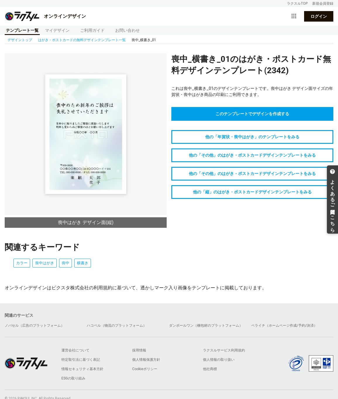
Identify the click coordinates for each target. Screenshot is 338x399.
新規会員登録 (322, 3)
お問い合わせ (127, 30)
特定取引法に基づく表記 (80, 360)
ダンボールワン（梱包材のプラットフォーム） (206, 325)
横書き (82, 263)
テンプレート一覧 (22, 30)
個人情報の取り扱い (218, 360)
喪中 (65, 263)
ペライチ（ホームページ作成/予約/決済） (284, 325)
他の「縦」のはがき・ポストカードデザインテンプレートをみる (252, 192)
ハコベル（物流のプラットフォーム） (116, 325)
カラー (21, 263)
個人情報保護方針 (146, 360)
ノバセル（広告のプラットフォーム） (34, 325)
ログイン (319, 16)
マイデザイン (57, 30)
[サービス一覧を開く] (294, 16)
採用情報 (139, 350)
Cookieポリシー (144, 369)
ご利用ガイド (92, 30)
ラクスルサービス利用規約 (224, 350)
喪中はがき (44, 263)
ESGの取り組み (73, 378)
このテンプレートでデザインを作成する (252, 113)
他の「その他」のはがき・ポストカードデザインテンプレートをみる (252, 155)
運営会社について (75, 350)
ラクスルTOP (297, 3)
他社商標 (210, 369)
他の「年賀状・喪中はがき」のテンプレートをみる (252, 136)
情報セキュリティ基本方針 (82, 369)
